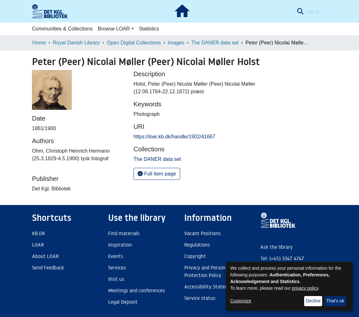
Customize (240, 300)
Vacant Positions (202, 233)
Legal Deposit (123, 302)
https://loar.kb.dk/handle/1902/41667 (174, 136)
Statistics (149, 28)
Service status (199, 298)
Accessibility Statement (210, 286)
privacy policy (305, 288)
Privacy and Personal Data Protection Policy (212, 271)
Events (115, 256)
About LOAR (45, 256)
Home (39, 42)
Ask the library (276, 247)
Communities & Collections (62, 28)
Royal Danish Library (76, 42)
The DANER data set (214, 42)
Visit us (116, 279)
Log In (312, 11)
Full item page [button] (157, 173)
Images (176, 42)
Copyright (195, 256)
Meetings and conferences (136, 290)
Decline (313, 300)
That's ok (335, 300)
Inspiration (120, 244)
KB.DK (38, 233)
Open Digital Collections (134, 42)
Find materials (124, 233)
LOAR (38, 244)
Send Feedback (48, 267)
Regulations (197, 244)
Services (117, 267)
